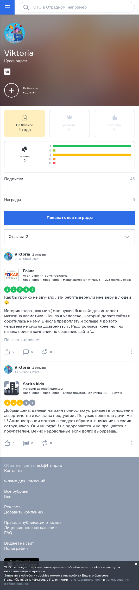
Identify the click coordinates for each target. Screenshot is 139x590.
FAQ (8, 532)
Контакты (13, 470)
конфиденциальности (85, 579)
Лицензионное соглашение (30, 527)
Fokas (28, 270)
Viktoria (22, 254)
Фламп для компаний (24, 480)
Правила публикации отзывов (33, 522)
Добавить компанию (23, 512)
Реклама (12, 506)
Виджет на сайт (19, 543)
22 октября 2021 (27, 259)
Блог (8, 496)
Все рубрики (16, 491)
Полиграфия (16, 548)
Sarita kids (33, 383)
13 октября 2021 (27, 372)
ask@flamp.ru (49, 465)
